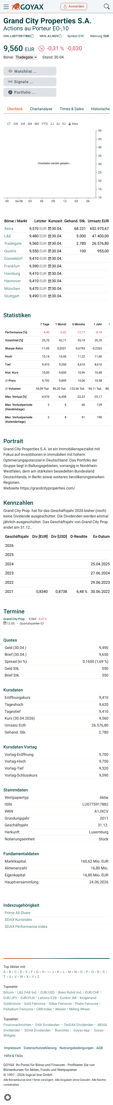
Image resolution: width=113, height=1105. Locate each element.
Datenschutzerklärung (40, 1048)
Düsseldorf (13, 258)
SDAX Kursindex (18, 919)
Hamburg (12, 273)
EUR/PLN (28, 998)
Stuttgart (11, 296)
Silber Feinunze (60, 1004)
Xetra (8, 229)
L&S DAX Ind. (27, 992)
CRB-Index (44, 1009)
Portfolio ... (22, 92)
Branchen (62, 1030)
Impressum (12, 1048)
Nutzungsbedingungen (76, 1048)
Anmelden (73, 6)
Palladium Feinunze (18, 1009)
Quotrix (10, 251)
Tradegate (13, 243)
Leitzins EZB (47, 998)
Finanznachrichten (17, 1025)
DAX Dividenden (47, 1025)
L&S (7, 236)
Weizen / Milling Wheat (72, 1009)
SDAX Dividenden (37, 1030)
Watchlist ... (22, 71)
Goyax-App (81, 1030)
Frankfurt (12, 266)
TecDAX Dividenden (78, 1025)
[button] (7, 1097)
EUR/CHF (92, 992)
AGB (99, 1048)
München (12, 288)
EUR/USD (47, 992)
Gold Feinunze (34, 1004)
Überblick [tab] (15, 109)
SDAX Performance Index (26, 926)
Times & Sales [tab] (72, 109)
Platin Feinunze (86, 1004)
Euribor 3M (68, 998)
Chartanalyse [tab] (41, 109)
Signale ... (20, 81)
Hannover (12, 281)
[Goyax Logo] (27, 6)
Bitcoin (8, 992)
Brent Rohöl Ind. (70, 992)
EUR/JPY (10, 998)
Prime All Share (18, 913)
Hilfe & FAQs (13, 1056)
